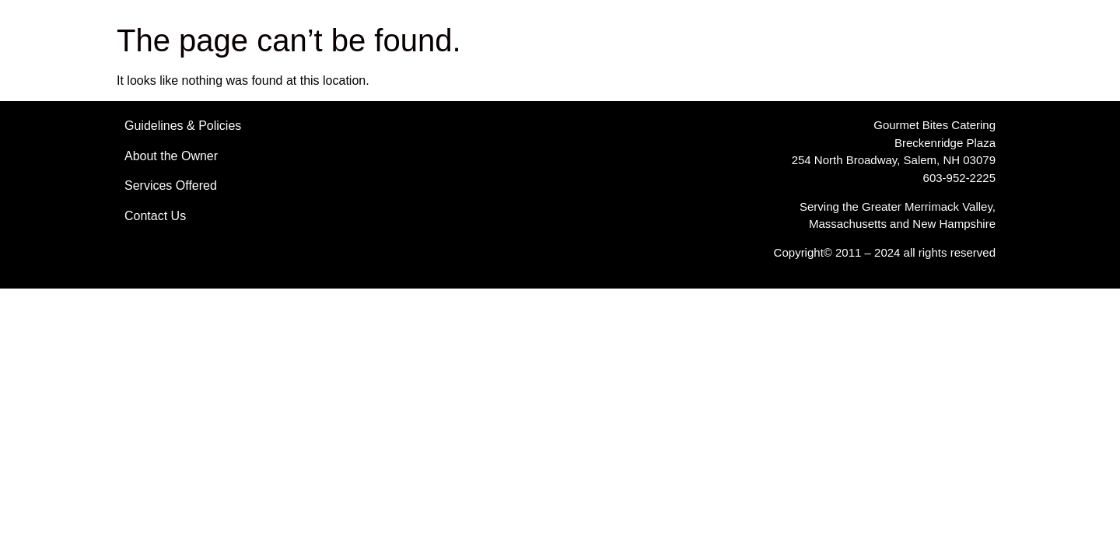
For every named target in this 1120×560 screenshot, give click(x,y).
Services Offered (170, 185)
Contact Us (155, 215)
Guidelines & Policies (182, 125)
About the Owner (171, 156)
